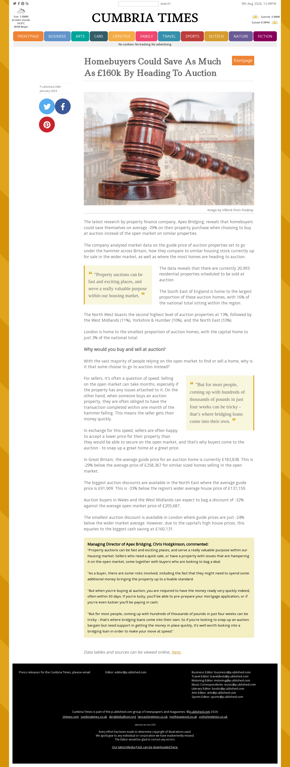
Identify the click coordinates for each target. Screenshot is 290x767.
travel (169, 36)
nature (241, 36)
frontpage (28, 36)
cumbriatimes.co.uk (94, 717)
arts (80, 36)
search (165, 3)
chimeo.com (71, 717)
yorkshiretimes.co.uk (213, 717)
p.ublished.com (199, 712)
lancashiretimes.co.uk (153, 717)
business (57, 36)
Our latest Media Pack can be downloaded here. (145, 747)
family (146, 36)
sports (192, 36)
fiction (265, 36)
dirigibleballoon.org (122, 717)
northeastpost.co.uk (183, 717)
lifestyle (121, 36)
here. (176, 652)
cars (98, 36)
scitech (216, 36)
